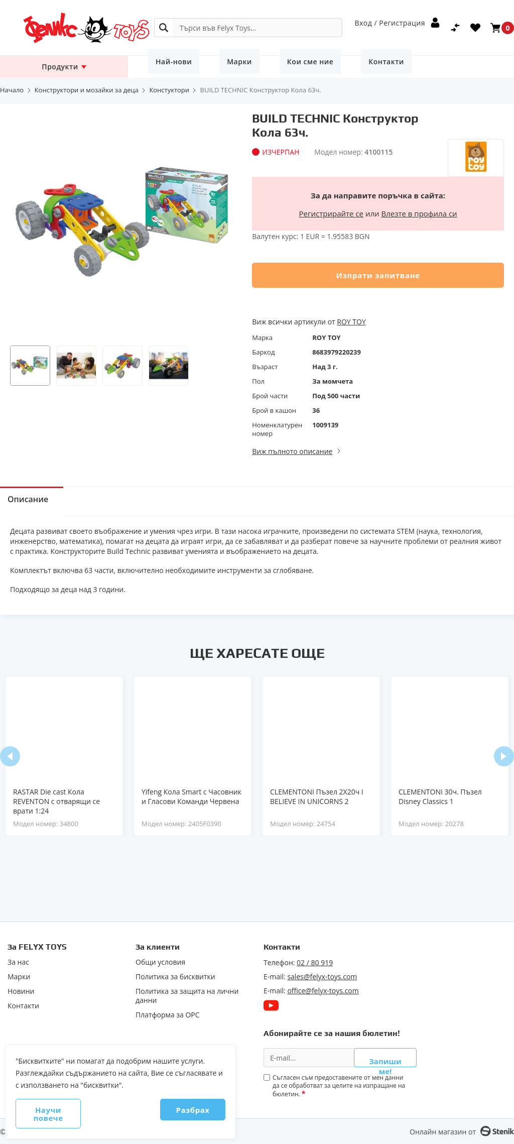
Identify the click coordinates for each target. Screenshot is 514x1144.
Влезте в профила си (419, 213)
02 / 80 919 (315, 960)
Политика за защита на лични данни (187, 994)
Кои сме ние (274, 66)
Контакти (336, 66)
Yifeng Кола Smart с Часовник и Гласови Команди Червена (191, 796)
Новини (21, 989)
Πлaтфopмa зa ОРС (168, 1012)
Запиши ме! (385, 1057)
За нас (18, 960)
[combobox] (248, 27)
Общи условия (160, 960)
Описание (38, 501)
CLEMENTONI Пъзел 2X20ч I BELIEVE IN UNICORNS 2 (316, 796)
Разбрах (175, 1118)
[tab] (38, 501)
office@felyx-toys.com (322, 988)
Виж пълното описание (292, 451)
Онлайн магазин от (443, 1131)
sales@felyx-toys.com (322, 974)
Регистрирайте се (331, 213)
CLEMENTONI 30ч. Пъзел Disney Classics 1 (440, 796)
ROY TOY (351, 321)
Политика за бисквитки (175, 974)
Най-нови (166, 66)
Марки (218, 66)
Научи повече (66, 1118)
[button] (30, 366)
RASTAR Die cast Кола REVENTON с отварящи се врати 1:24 (56, 801)
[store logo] (66, 28)
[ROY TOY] (476, 130)
